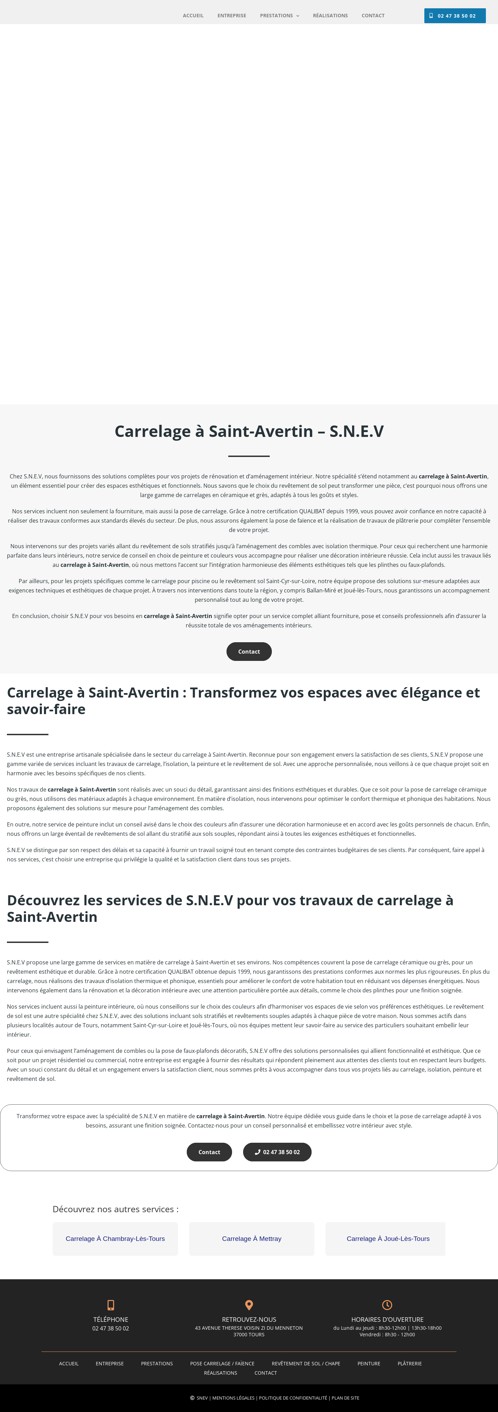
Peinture (369, 1363)
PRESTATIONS (157, 1363)
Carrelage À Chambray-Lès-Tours (115, 1238)
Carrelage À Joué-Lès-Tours (388, 1238)
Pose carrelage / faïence (222, 1363)
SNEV (202, 1398)
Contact (249, 651)
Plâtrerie (410, 1363)
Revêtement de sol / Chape (306, 1363)
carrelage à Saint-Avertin (82, 789)
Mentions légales (233, 1398)
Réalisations (220, 1372)
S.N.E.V (16, 962)
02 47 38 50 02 (277, 1152)
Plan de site (345, 1398)
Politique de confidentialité (293, 1398)
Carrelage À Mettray (252, 1238)
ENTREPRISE (110, 1363)
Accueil (69, 1363)
